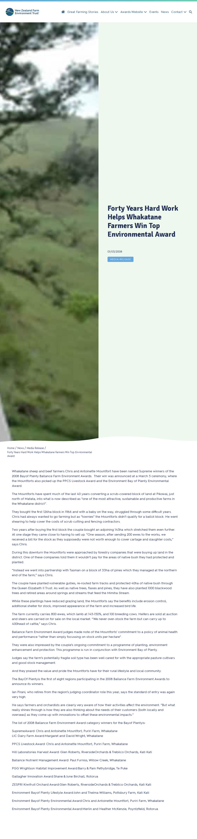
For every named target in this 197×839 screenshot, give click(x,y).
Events (153, 12)
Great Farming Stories (82, 12)
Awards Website (133, 12)
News (165, 12)
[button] (190, 11)
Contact (179, 12)
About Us (109, 12)
